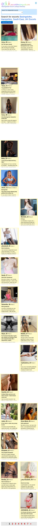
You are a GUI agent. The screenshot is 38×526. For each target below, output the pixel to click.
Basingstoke (26, 16)
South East (18, 19)
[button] (7, 22)
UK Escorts (30, 19)
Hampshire (6, 19)
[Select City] (12, 12)
